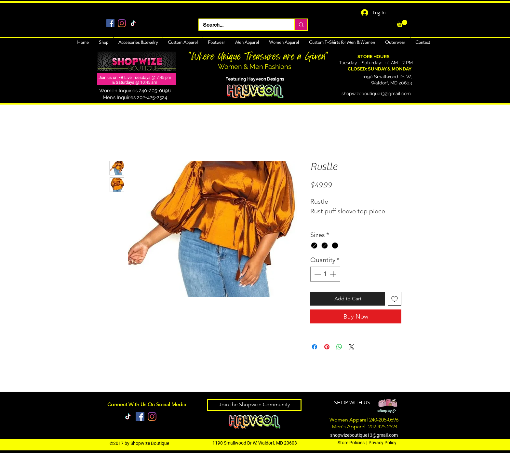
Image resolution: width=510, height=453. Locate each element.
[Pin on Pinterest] (327, 347)
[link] (402, 23)
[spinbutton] (325, 274)
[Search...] (242, 25)
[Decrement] (316, 274)
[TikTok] (133, 23)
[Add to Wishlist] (394, 299)
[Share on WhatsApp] (339, 347)
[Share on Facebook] (314, 347)
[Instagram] (122, 23)
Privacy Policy (382, 442)
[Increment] (333, 274)
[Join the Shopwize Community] (254, 405)
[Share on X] (352, 347)
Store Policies (351, 442)
